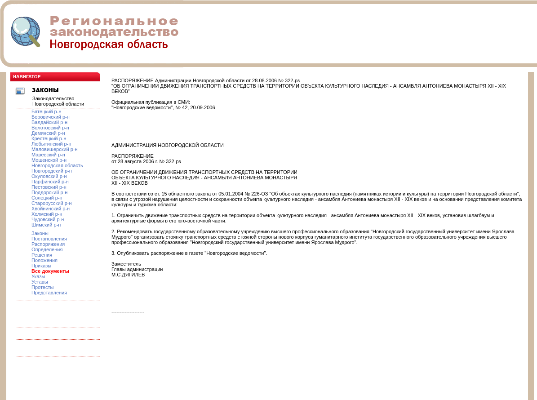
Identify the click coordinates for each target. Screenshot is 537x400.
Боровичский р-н (50, 117)
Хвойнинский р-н (50, 208)
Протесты (42, 287)
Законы (40, 233)
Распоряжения (48, 244)
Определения (46, 249)
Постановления (49, 238)
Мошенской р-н (49, 160)
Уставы (39, 281)
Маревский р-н (48, 154)
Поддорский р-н (49, 192)
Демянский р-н (48, 133)
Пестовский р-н (49, 187)
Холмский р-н (46, 214)
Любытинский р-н (51, 144)
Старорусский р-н (51, 203)
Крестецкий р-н (49, 138)
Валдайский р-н (49, 122)
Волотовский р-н (50, 127)
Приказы (41, 265)
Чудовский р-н (47, 219)
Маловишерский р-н (54, 149)
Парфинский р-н (50, 181)
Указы (38, 276)
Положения (44, 260)
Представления (49, 292)
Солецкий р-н (46, 197)
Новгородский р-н (51, 170)
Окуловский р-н (49, 176)
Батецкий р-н (46, 111)
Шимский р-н (46, 224)
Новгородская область (57, 165)
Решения (41, 255)
